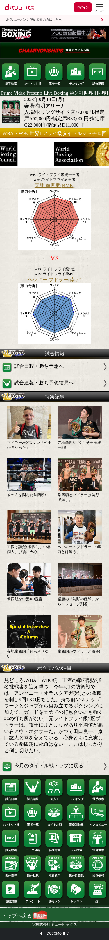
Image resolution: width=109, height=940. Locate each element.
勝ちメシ (54, 900)
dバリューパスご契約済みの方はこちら (34, 19)
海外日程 (11, 874)
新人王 (54, 798)
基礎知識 (11, 900)
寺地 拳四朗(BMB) (54, 185)
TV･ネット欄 (32, 82)
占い (98, 900)
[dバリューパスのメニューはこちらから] (99, 8)
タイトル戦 (54, 823)
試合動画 (98, 82)
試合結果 (32, 798)
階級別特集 (76, 823)
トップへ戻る (24, 916)
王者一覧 (54, 82)
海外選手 (54, 874)
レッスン (76, 900)
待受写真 (54, 849)
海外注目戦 (76, 874)
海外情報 (98, 874)
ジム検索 (76, 849)
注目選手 (98, 849)
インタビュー (98, 823)
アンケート (32, 900)
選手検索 (11, 82)
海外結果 (32, 874)
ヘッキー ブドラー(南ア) (54, 279)
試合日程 (11, 798)
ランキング (76, 82)
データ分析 (32, 849)
